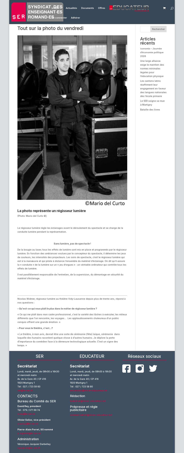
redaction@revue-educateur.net (88, 401)
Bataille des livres (150, 109)
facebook (126, 368)
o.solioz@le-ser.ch (27, 423)
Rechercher (158, 29)
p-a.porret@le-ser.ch (29, 433)
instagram (140, 368)
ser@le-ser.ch (25, 390)
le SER (55, 8)
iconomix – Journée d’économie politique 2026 (152, 52)
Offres (101, 8)
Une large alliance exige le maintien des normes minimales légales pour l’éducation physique (152, 68)
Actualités (71, 8)
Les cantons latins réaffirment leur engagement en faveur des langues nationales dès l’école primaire (153, 88)
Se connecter (59, 18)
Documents (87, 8)
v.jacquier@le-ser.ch (28, 448)
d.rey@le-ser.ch (26, 413)
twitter (153, 368)
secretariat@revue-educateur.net (88, 390)
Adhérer (75, 18)
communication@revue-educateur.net (91, 415)
